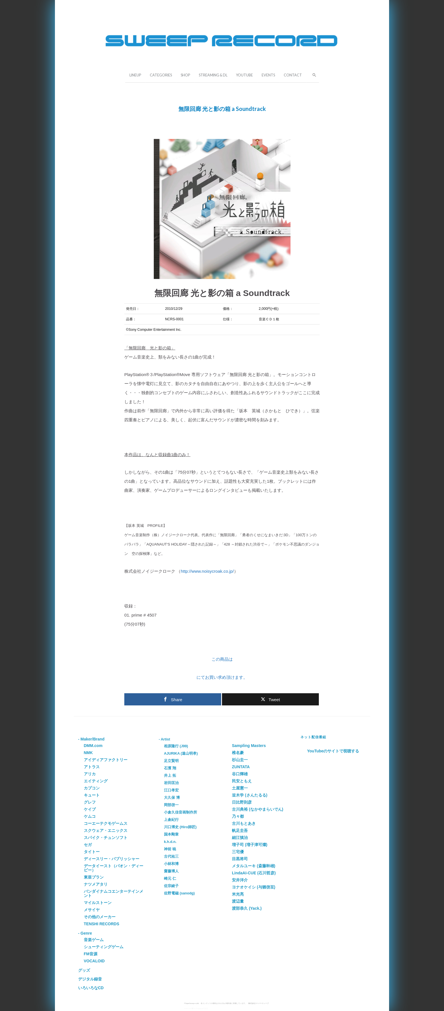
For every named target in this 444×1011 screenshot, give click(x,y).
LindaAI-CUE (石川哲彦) (254, 873)
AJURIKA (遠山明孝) (181, 753)
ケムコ (90, 816)
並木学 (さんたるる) (249, 795)
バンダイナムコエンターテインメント (113, 893)
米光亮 (238, 894)
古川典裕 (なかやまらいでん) (257, 809)
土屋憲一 (240, 788)
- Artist (164, 739)
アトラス (92, 767)
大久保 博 (172, 798)
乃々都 (238, 816)
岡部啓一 (171, 805)
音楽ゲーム (94, 939)
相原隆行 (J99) (176, 746)
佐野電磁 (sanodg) (179, 893)
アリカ (90, 774)
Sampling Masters (249, 745)
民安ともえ (242, 781)
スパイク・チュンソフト (105, 837)
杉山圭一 (240, 759)
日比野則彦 (242, 802)
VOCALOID (94, 961)
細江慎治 (240, 837)
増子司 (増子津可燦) (249, 844)
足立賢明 (171, 761)
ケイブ (90, 809)
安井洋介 (240, 880)
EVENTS (268, 75)
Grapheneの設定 (202, 1008)
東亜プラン (94, 877)
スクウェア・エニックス (105, 830)
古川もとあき (244, 823)
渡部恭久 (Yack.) (247, 908)
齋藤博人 (171, 871)
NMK (88, 752)
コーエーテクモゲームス (105, 823)
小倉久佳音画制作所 (180, 812)
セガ (88, 844)
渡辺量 (238, 901)
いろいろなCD (91, 988)
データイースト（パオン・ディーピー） (113, 868)
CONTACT (293, 75)
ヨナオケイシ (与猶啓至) (253, 887)
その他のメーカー (100, 917)
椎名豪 (238, 752)
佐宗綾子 (171, 886)
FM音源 (90, 954)
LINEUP (135, 75)
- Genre (85, 933)
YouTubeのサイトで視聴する (333, 751)
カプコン (92, 788)
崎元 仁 (170, 879)
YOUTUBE (244, 75)
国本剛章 (171, 834)
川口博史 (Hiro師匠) (180, 827)
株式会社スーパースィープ (258, 1003)
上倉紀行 (171, 820)
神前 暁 (170, 849)
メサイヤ (92, 909)
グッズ (84, 970)
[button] (312, 74)
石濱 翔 (170, 768)
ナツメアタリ (96, 884)
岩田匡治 (171, 783)
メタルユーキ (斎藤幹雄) (253, 866)
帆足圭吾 (240, 830)
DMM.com (93, 745)
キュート (92, 795)
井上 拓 (170, 776)
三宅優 (238, 851)
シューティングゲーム (103, 947)
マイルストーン (98, 902)
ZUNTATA (241, 767)
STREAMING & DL (213, 75)
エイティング (96, 781)
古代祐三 (171, 856)
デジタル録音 (90, 979)
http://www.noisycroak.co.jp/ (207, 571)
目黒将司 (240, 859)
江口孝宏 (171, 790)
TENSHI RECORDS (101, 924)
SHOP (185, 75)
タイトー (92, 851)
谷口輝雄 (240, 774)
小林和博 (171, 864)
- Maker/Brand (91, 739)
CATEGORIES (161, 75)
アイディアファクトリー (105, 759)
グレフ (90, 802)
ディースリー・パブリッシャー (111, 859)
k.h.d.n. (170, 842)
